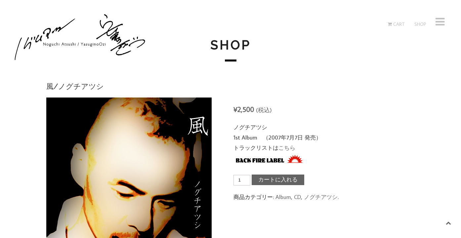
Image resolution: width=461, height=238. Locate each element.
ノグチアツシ (321, 197)
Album (283, 197)
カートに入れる (278, 180)
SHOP (419, 24)
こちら (286, 147)
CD (297, 197)
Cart (396, 24)
